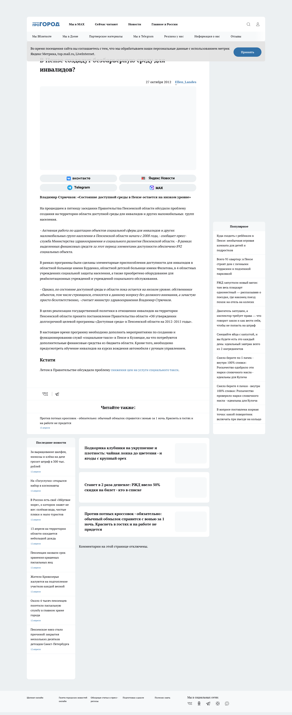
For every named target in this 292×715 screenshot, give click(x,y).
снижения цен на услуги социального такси (144, 370)
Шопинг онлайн (35, 571)
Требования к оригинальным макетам (46, 592)
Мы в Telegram (143, 36)
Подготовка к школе (133, 571)
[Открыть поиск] (248, 24)
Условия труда (81, 592)
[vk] (45, 394)
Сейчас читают (106, 24)
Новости (134, 24)
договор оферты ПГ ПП (39, 675)
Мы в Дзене (70, 36)
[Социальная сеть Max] (157, 187)
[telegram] (58, 394)
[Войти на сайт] (257, 24)
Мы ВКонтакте (42, 36)
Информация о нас (207, 36)
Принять (247, 52)
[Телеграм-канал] (78, 187)
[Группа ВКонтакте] (78, 178)
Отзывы (236, 36)
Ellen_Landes (185, 82)
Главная (125, 592)
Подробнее (125, 684)
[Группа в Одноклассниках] (199, 577)
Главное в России (165, 24)
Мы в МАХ (77, 24)
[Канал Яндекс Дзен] (217, 577)
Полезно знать (162, 571)
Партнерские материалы (106, 36)
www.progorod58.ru (55, 601)
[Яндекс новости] (157, 178)
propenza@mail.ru (75, 612)
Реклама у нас (174, 36)
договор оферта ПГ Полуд (40, 671)
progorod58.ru (83, 638)
